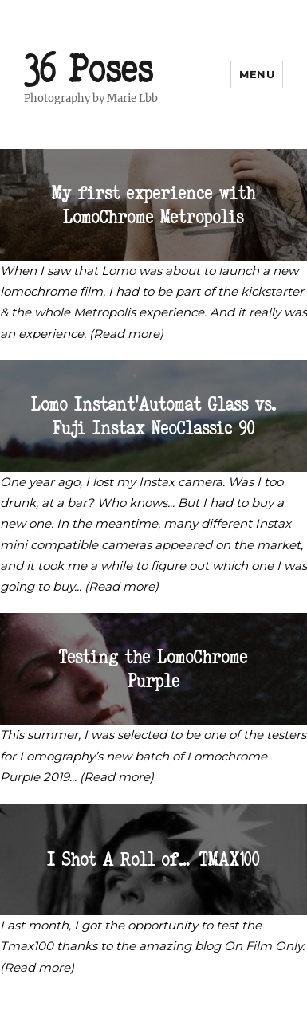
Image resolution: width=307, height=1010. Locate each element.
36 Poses (89, 68)
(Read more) (126, 333)
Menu (256, 74)
